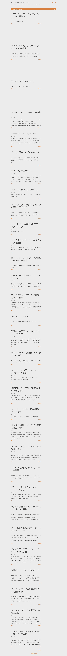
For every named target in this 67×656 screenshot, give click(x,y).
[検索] (52, 2)
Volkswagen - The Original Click (23, 133)
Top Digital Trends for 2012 (21, 316)
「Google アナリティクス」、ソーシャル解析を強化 (26, 550)
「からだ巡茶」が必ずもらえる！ (26, 152)
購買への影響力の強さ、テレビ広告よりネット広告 (26, 507)
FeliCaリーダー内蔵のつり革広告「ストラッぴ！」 (25, 225)
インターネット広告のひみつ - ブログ (20, 2)
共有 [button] (11, 23)
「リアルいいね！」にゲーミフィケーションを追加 (26, 47)
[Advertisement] (26, 34)
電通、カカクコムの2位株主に (24, 189)
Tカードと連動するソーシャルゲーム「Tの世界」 (25, 488)
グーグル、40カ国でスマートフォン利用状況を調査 (26, 371)
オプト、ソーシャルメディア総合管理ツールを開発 (26, 259)
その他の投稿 (39, 650)
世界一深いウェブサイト (22, 171)
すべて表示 (53, 9)
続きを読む (39, 23)
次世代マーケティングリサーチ (25, 570)
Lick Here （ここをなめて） (23, 81)
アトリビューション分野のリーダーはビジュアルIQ (26, 632)
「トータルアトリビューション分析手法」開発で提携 (26, 206)
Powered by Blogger (33, 653)
